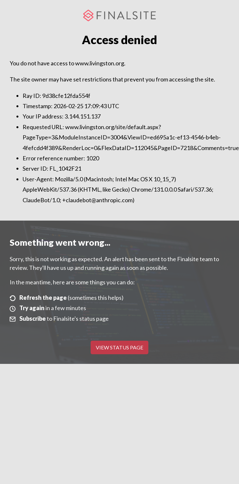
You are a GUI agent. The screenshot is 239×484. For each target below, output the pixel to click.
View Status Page (119, 347)
